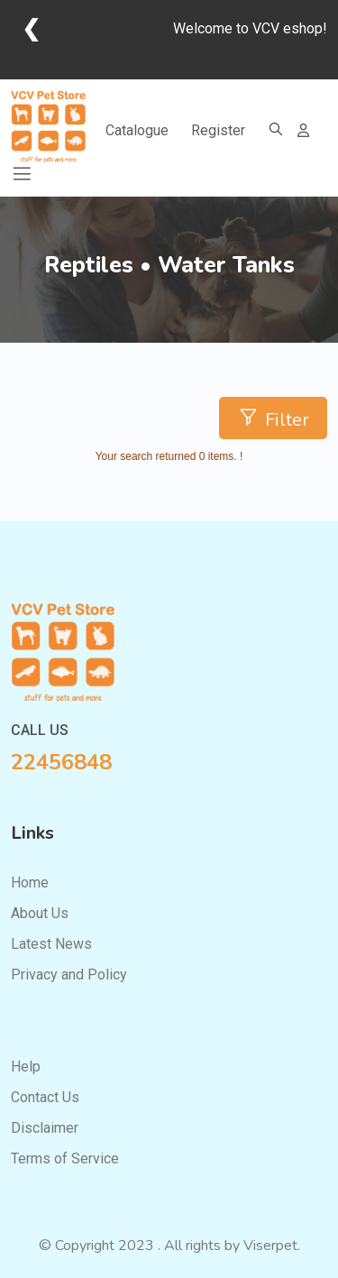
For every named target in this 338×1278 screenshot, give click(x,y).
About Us (40, 913)
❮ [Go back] (31, 28)
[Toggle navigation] (22, 174)
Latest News (51, 943)
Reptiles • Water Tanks (169, 265)
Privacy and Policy (69, 974)
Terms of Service (65, 1158)
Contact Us (45, 1097)
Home (30, 882)
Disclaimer (44, 1127)
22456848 (61, 762)
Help (26, 1066)
